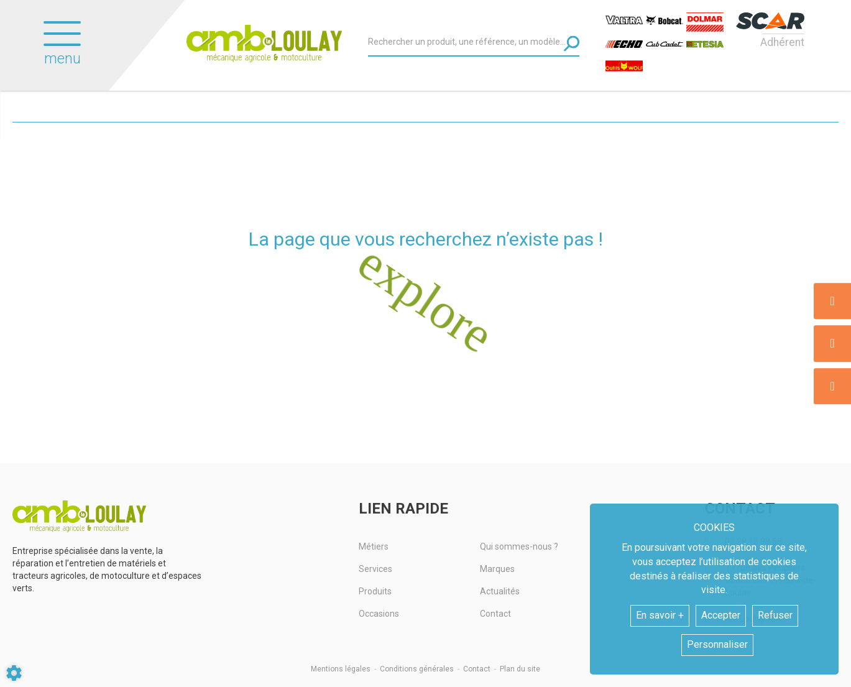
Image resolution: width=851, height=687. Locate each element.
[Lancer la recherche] (571, 43)
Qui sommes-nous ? (519, 546)
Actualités (500, 591)
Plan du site (520, 669)
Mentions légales (340, 669)
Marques (497, 569)
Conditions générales (417, 669)
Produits (375, 591)
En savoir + (660, 615)
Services (375, 569)
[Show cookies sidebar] (14, 673)
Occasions (379, 614)
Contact (495, 614)
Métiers (374, 546)
